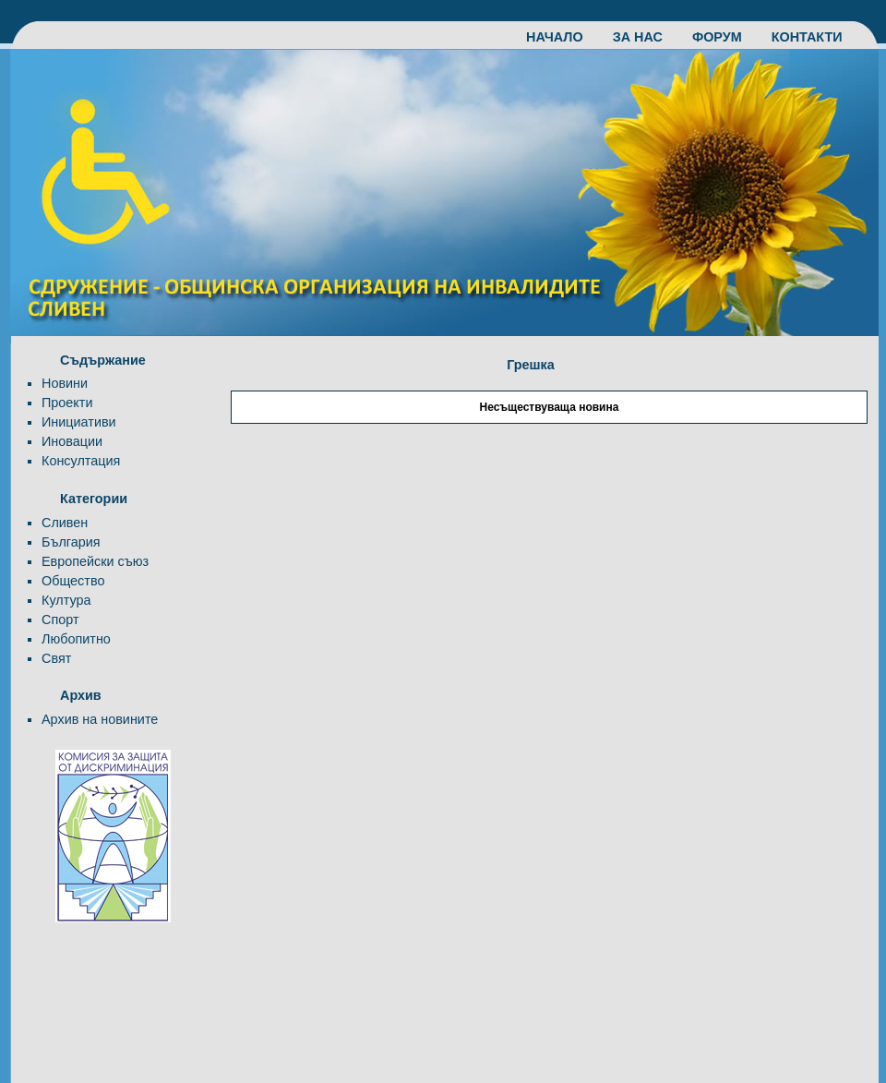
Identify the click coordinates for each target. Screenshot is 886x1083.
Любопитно (76, 639)
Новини (65, 383)
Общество (73, 580)
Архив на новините (100, 719)
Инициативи (79, 422)
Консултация (81, 460)
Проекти (67, 402)
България (71, 542)
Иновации (72, 441)
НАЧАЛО (564, 37)
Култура (66, 600)
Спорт (60, 619)
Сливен (65, 522)
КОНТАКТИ (807, 37)
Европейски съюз (95, 561)
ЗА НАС (647, 37)
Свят (56, 658)
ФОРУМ (726, 37)
